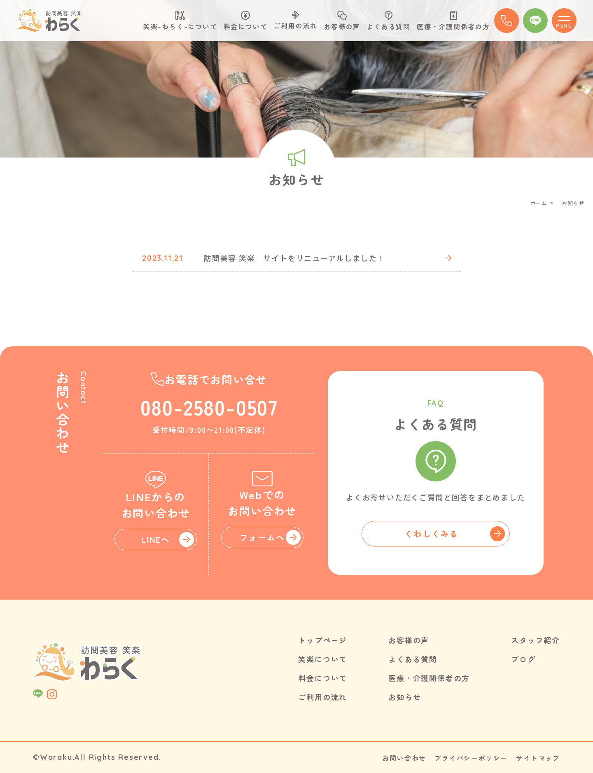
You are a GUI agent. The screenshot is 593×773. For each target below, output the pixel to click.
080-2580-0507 (209, 406)
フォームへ (262, 537)
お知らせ (404, 696)
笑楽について (322, 659)
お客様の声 (342, 21)
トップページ (322, 640)
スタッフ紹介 (535, 640)
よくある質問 (389, 21)
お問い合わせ (404, 758)
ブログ (523, 659)
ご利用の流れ (295, 20)
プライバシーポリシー (471, 758)
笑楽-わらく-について (180, 21)
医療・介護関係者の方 (453, 21)
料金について (246, 21)
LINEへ (155, 539)
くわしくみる (431, 533)
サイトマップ (538, 758)
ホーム (538, 202)
